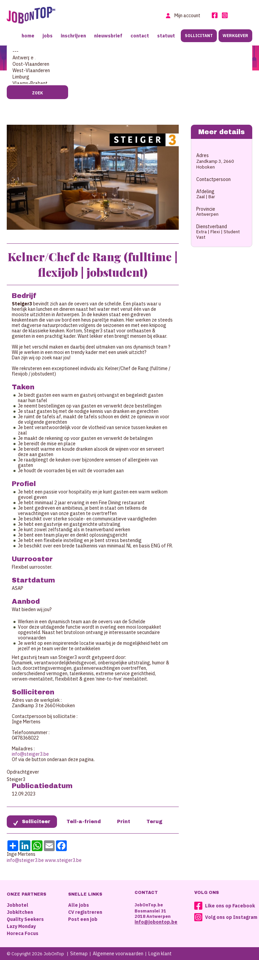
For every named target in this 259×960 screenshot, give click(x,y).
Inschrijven (73, 36)
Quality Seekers (25, 919)
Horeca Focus (22, 933)
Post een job (82, 919)
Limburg (129, 77)
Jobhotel (17, 905)
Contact (140, 36)
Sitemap (79, 954)
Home (28, 36)
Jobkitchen (20, 912)
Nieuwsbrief (108, 36)
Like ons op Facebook (230, 906)
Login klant (160, 954)
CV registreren (85, 912)
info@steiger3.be (30, 754)
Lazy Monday (21, 926)
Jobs (47, 36)
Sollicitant (199, 35)
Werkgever (235, 35)
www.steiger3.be (63, 860)
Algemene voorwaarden (118, 954)
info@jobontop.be (156, 922)
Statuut (166, 36)
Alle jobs (78, 905)
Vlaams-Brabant (129, 83)
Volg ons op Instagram (231, 917)
